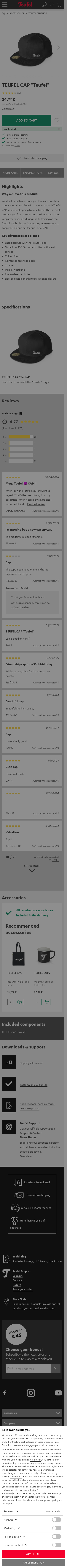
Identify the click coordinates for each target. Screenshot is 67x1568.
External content (13, 1545)
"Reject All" (35, 1459)
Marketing (9, 1528)
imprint (9, 1503)
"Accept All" (16, 1476)
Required (9, 1511)
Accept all (33, 1554)
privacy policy (51, 1500)
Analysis (8, 1519)
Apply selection (33, 1562)
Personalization (12, 1536)
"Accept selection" (29, 1489)
